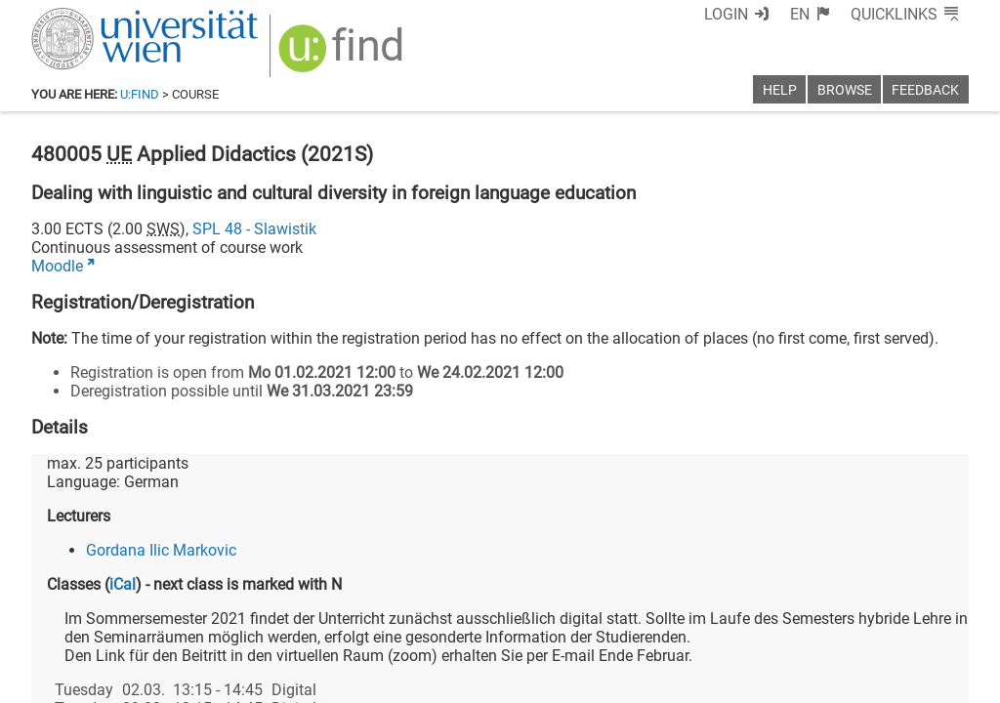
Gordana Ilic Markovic (161, 550)
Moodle (57, 266)
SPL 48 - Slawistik (254, 229)
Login (726, 14)
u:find (139, 94)
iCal (122, 584)
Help (780, 90)
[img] (343, 55)
